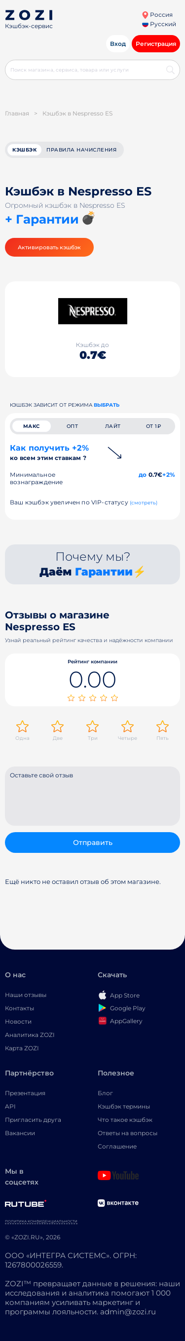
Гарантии (104, 571)
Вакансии (20, 1133)
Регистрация (156, 43)
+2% (168, 474)
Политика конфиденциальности (41, 1221)
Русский (159, 24)
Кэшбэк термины (124, 1106)
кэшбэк (24, 150)
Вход (118, 43)
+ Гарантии (42, 219)
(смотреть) (144, 502)
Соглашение (117, 1146)
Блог (105, 1093)
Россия (157, 14)
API (10, 1106)
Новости (18, 1021)
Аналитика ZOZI (30, 1034)
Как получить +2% (49, 452)
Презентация (25, 1093)
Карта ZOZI (22, 1048)
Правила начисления (81, 150)
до (143, 474)
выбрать (106, 405)
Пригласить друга (33, 1119)
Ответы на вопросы (127, 1133)
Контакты (19, 1008)
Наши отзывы (25, 994)
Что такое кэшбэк (125, 1119)
